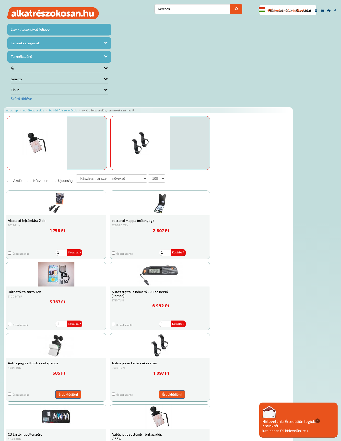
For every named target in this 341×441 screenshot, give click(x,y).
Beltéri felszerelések (118, 22)
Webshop (67, 22)
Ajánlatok (71, 411)
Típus (15, 89)
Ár (12, 68)
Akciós (71, 92)
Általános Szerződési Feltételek (200, 411)
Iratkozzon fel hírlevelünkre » (303, 430)
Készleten (93, 92)
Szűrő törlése (21, 98)
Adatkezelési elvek (245, 411)
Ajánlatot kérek (280, 10)
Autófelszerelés (89, 22)
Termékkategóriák (25, 44)
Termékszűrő (21, 57)
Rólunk (88, 411)
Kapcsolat (303, 10)
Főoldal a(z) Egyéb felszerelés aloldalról (94, 395)
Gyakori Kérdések (156, 411)
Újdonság (117, 92)
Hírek (102, 411)
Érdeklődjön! (102, 75)
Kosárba (267, 75)
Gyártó (16, 79)
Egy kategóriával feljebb (30, 30)
